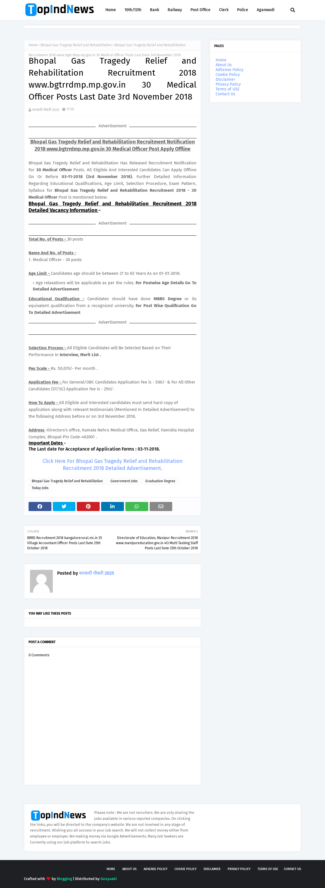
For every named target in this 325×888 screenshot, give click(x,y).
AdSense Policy (229, 69)
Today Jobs (40, 488)
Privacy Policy (228, 84)
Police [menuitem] (242, 9)
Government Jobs (124, 481)
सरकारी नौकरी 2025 (45, 110)
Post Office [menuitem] (200, 9)
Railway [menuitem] (175, 9)
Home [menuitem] (110, 9)
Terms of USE (227, 89)
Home (33, 45)
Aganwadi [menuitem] (265, 9)
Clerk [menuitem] (223, 9)
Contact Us (225, 94)
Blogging (64, 879)
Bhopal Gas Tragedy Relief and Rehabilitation (76, 45)
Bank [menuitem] (154, 9)
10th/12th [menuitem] (133, 9)
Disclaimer (225, 79)
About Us (224, 64)
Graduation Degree (160, 481)
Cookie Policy (228, 74)
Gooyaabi (109, 879)
